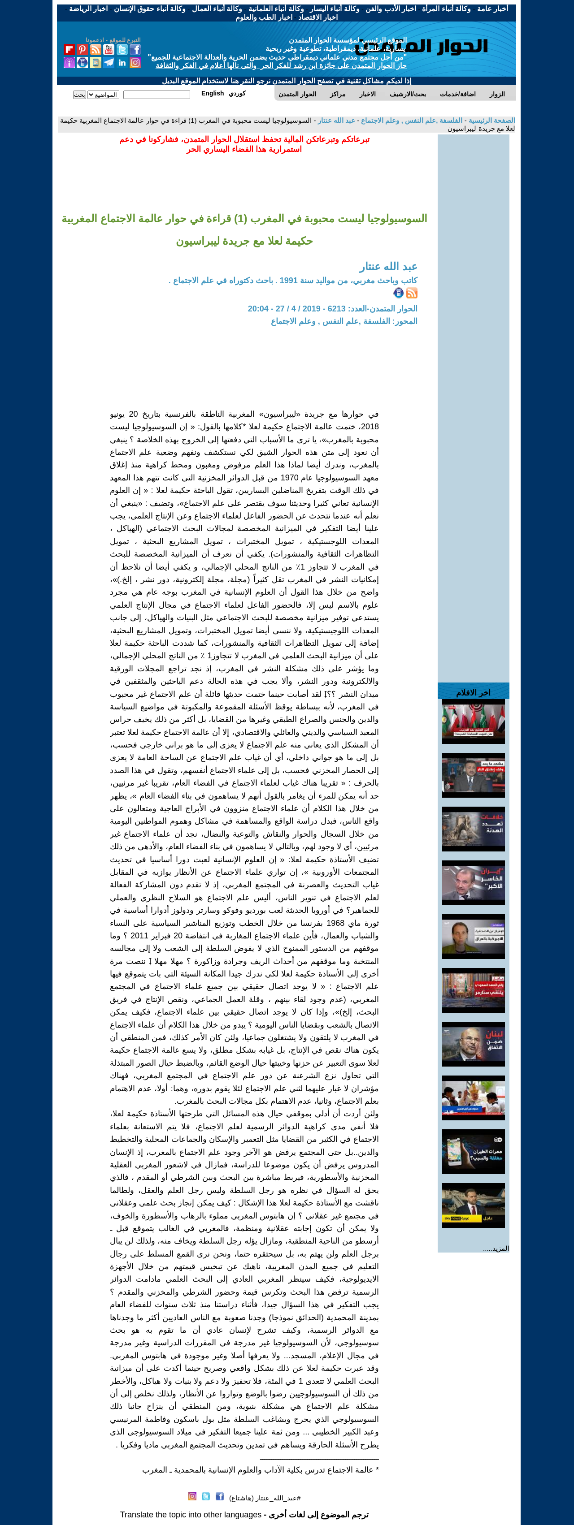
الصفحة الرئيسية (491, 120)
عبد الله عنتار (335, 120)
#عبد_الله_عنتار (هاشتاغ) (264, 1498)
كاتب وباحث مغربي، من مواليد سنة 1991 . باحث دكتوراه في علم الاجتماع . (293, 280)
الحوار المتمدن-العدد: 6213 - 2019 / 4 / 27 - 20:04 (332, 308)
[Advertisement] (473, 268)
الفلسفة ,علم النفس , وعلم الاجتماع (410, 120)
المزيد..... (496, 1248)
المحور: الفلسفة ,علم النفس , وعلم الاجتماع (344, 321)
